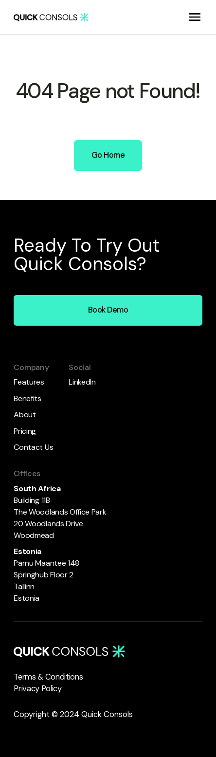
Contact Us (33, 447)
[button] (194, 17)
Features (29, 382)
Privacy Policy (37, 688)
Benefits (27, 398)
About (25, 414)
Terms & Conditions (48, 677)
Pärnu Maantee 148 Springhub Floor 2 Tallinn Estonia (47, 574)
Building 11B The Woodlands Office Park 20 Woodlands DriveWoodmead (61, 511)
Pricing (25, 431)
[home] (51, 17)
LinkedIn (82, 382)
